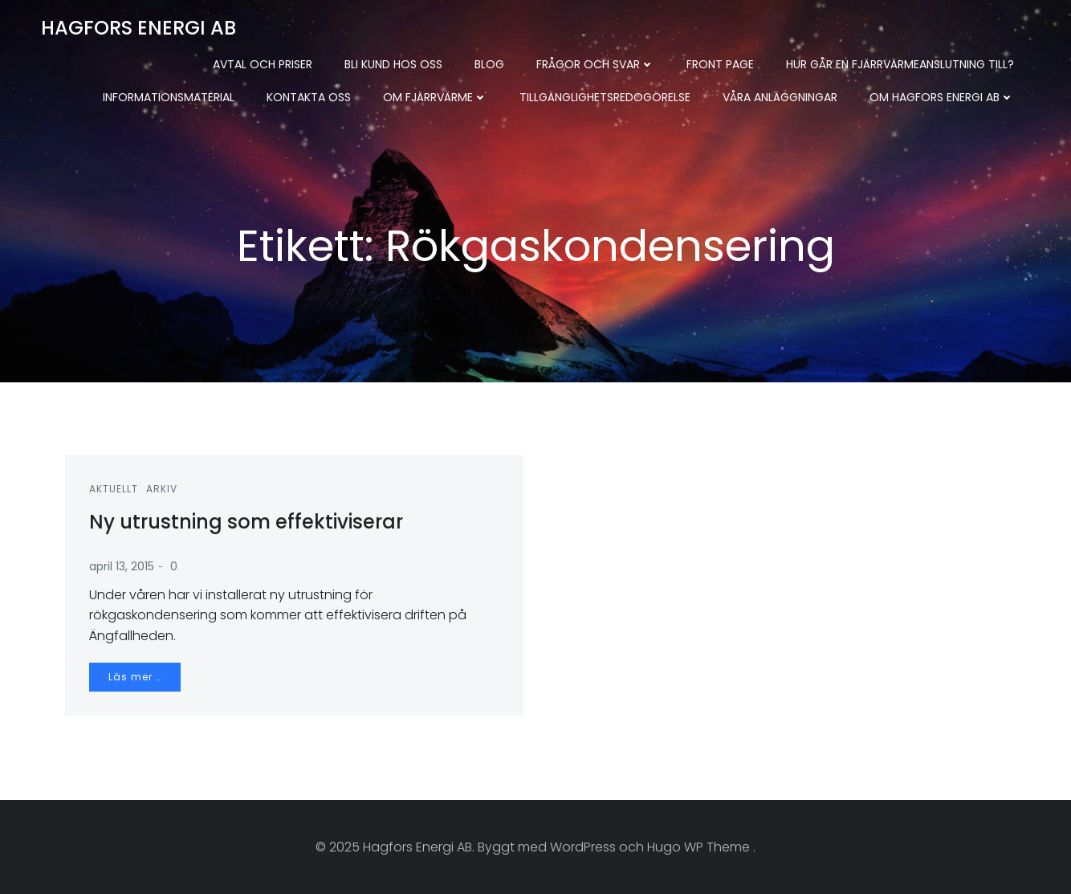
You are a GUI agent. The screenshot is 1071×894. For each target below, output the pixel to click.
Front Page (720, 64)
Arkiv (161, 489)
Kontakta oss (309, 97)
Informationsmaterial (168, 97)
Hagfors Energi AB (138, 27)
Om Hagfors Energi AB (941, 97)
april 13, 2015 (121, 566)
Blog (489, 64)
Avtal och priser (262, 64)
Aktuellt (113, 489)
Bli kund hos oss (393, 64)
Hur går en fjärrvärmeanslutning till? (900, 64)
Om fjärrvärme (435, 97)
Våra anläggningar (780, 97)
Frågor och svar (595, 64)
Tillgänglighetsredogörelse (604, 97)
